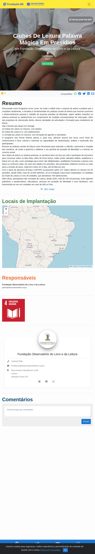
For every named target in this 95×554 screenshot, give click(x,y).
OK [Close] (65, 550)
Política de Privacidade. (50, 550)
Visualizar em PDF (80, 20)
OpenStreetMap (86, 267)
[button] (6, 209)
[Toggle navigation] (89, 4)
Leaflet (73, 267)
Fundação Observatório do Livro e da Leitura (23, 284)
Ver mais (47, 189)
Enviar (86, 421)
